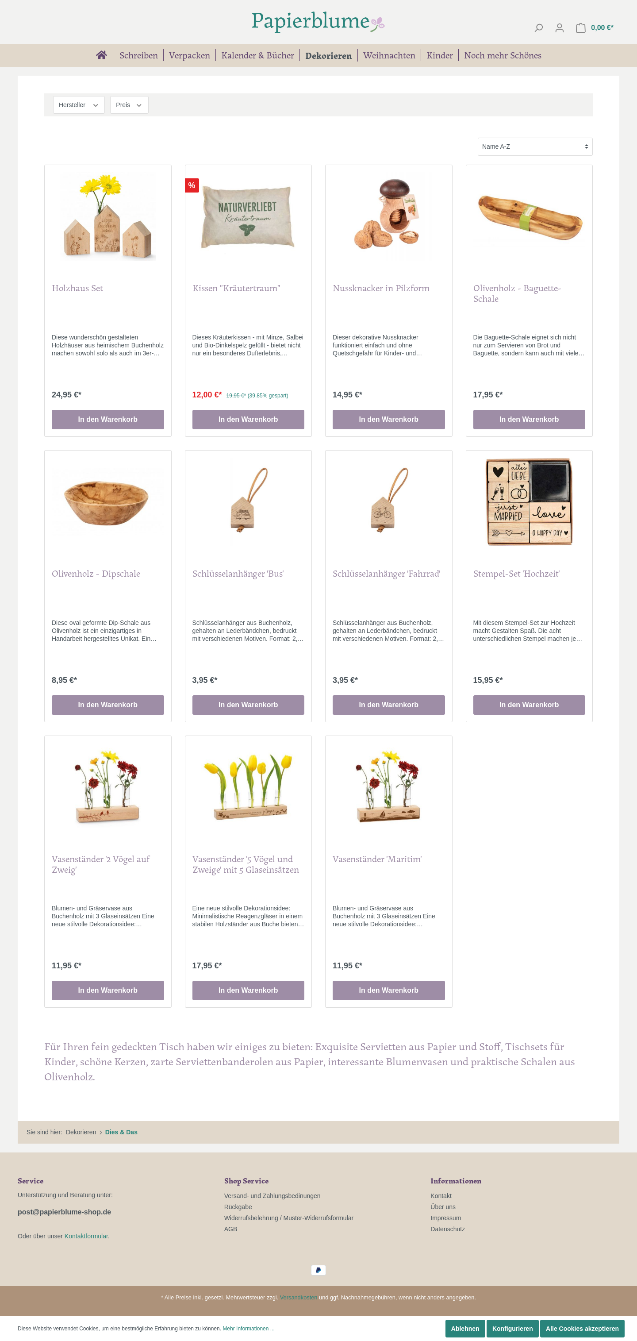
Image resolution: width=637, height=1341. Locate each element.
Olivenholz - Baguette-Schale (517, 293)
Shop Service (246, 1180)
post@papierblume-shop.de (64, 1212)
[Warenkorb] (594, 28)
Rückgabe (238, 1206)
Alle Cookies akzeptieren (582, 1328)
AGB (231, 1229)
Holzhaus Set (77, 288)
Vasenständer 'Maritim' (377, 859)
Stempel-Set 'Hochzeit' (516, 573)
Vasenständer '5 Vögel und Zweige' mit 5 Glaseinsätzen (245, 864)
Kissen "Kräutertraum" (236, 288)
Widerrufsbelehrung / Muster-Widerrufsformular (289, 1218)
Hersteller (79, 104)
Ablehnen (465, 1328)
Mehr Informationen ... (248, 1329)
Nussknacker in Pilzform (381, 288)
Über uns (443, 1206)
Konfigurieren (512, 1328)
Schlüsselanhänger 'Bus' (238, 573)
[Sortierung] (535, 147)
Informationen (455, 1180)
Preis (129, 104)
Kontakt (440, 1195)
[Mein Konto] (559, 28)
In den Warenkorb (108, 419)
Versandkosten (299, 1297)
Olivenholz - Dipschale (96, 573)
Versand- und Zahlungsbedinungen (272, 1195)
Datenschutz (447, 1229)
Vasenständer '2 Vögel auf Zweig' (101, 864)
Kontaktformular (86, 1236)
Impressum (445, 1218)
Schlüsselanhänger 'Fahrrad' (386, 573)
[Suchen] (538, 28)
